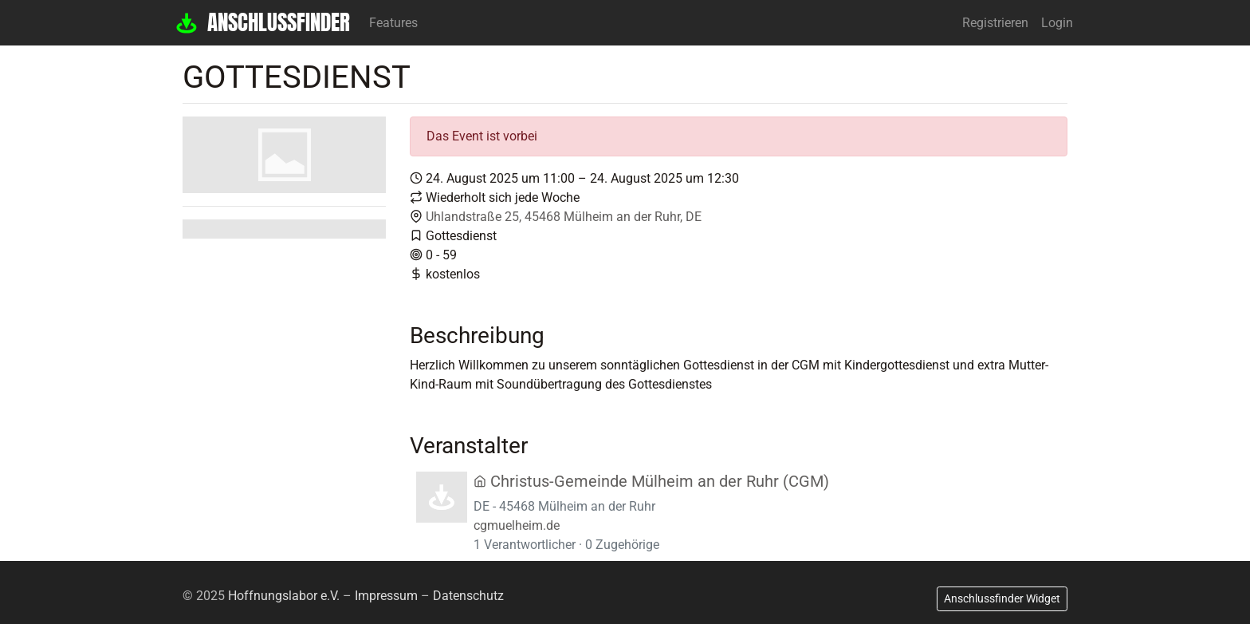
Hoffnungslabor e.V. (284, 595)
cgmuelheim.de (517, 525)
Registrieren (995, 22)
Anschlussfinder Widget (1002, 598)
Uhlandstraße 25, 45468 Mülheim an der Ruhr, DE (564, 216)
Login (1057, 22)
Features (393, 22)
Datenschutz (468, 595)
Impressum (386, 595)
